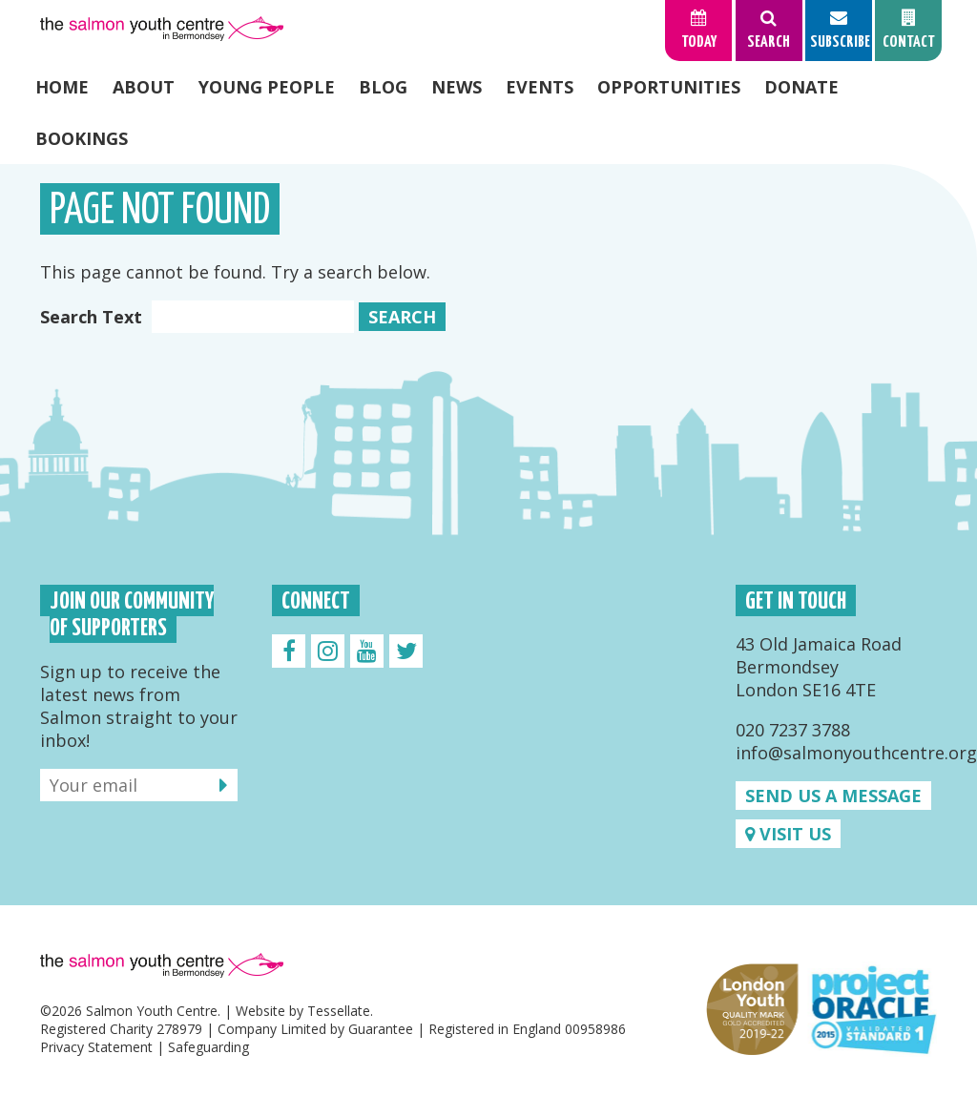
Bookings (81, 138)
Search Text (197, 316)
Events (539, 86)
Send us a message (833, 795)
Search (402, 316)
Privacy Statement (96, 1047)
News (456, 86)
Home (62, 86)
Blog (383, 86)
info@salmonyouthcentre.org (856, 752)
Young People (266, 86)
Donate (801, 86)
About (144, 86)
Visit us (788, 833)
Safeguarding (208, 1047)
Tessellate (338, 1011)
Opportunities (668, 86)
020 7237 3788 (793, 729)
